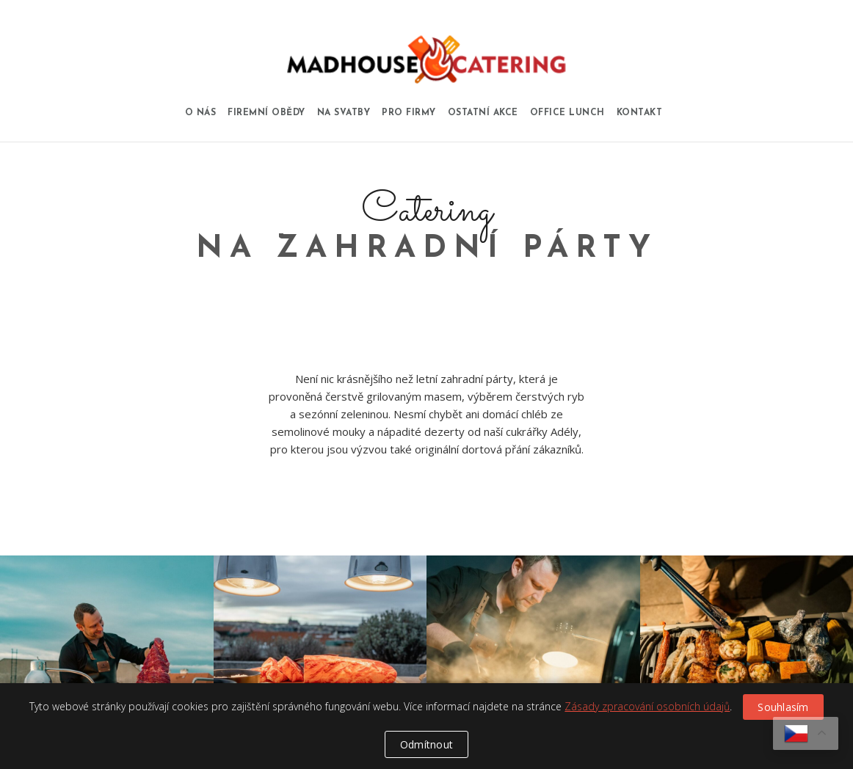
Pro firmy (409, 113)
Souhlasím (783, 707)
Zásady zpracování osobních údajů (647, 706)
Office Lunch (567, 113)
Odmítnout (426, 744)
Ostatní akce (483, 113)
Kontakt (640, 113)
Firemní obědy (266, 113)
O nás (201, 113)
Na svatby (344, 113)
